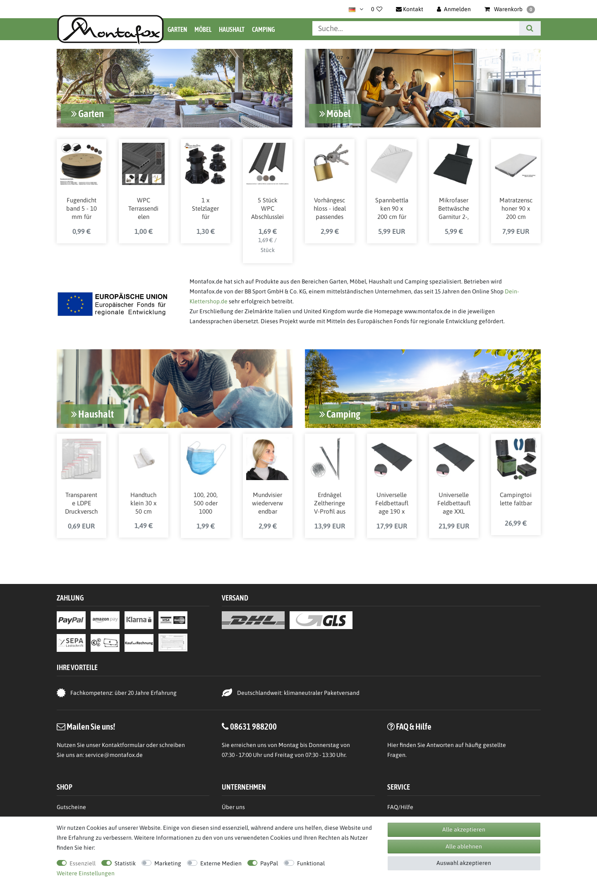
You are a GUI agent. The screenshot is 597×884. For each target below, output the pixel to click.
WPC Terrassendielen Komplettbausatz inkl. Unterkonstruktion (143, 212)
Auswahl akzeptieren (463, 863)
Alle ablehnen (464, 846)
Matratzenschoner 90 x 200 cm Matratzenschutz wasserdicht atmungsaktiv (516, 212)
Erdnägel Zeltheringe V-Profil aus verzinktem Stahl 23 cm (329, 502)
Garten (177, 29)
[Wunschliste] (376, 9)
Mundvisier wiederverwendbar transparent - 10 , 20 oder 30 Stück (267, 502)
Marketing (167, 863)
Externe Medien (221, 863)
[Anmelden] (454, 9)
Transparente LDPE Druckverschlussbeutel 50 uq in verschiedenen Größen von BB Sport (81, 502)
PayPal (269, 863)
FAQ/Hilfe (400, 806)
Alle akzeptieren (463, 829)
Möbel (202, 29)
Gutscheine (71, 806)
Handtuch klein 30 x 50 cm (143, 501)
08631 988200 (253, 726)
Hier (392, 744)
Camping (263, 29)
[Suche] (529, 28)
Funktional (311, 863)
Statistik (125, 863)
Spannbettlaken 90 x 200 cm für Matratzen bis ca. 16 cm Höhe (392, 212)
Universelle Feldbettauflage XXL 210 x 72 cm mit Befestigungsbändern (454, 502)
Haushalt (232, 29)
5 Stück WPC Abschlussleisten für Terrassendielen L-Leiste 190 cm (267, 212)
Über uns (233, 806)
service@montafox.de (114, 754)
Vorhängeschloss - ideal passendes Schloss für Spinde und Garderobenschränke (330, 212)
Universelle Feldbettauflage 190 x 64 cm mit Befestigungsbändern (392, 502)
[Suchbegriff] (415, 28)
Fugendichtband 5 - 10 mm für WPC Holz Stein (81, 212)
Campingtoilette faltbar (515, 497)
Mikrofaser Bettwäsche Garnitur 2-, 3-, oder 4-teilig (453, 212)
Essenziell (83, 863)
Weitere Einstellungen (86, 873)
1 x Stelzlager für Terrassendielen (205, 212)
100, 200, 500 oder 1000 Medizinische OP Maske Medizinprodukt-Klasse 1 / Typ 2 (205, 502)
